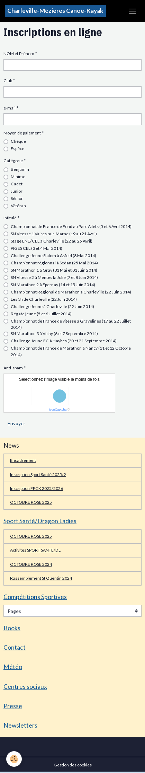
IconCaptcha (58, 409)
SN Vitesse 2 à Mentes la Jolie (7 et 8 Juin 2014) (54, 277)
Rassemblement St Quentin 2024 (41, 578)
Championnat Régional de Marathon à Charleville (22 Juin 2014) (71, 292)
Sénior (17, 198)
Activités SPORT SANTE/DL (35, 550)
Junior (16, 191)
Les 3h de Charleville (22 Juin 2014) (44, 299)
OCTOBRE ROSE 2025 (31, 502)
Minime (18, 176)
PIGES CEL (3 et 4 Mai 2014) (36, 248)
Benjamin (20, 169)
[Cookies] (14, 759)
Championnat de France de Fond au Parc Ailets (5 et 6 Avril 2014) (71, 226)
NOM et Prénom (18, 53)
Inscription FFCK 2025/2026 (36, 488)
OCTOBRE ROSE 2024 (31, 564)
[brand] (55, 11)
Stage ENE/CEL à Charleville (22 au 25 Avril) (51, 241)
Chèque (18, 141)
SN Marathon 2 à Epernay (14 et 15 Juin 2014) (53, 284)
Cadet (16, 183)
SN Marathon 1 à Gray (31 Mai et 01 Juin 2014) (54, 270)
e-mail (9, 108)
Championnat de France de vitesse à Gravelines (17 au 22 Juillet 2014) (71, 324)
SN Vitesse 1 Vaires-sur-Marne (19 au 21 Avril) (54, 233)
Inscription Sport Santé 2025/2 (38, 474)
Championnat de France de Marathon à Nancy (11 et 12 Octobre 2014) (71, 351)
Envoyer (16, 423)
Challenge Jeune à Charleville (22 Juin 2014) (52, 306)
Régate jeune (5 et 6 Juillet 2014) (41, 313)
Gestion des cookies (73, 764)
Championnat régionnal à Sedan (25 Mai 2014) (54, 262)
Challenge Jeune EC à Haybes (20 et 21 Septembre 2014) (64, 340)
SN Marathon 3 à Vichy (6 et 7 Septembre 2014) (54, 333)
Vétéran (18, 205)
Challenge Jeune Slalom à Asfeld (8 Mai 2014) (53, 255)
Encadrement (23, 460)
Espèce (17, 148)
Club (7, 80)
